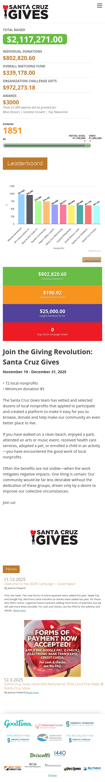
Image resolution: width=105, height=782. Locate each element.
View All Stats (91, 259)
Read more (19, 610)
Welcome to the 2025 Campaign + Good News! (39, 584)
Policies (52, 775)
